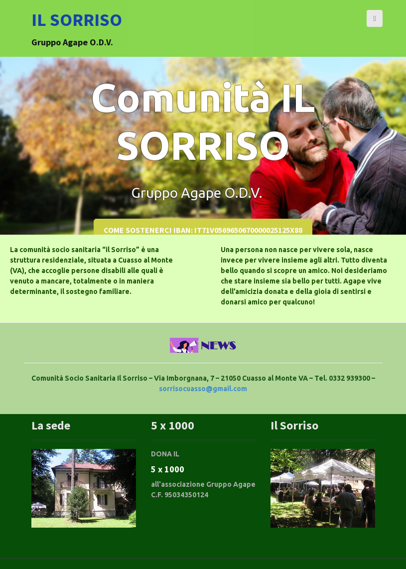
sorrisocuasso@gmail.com (203, 389)
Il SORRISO (76, 19)
